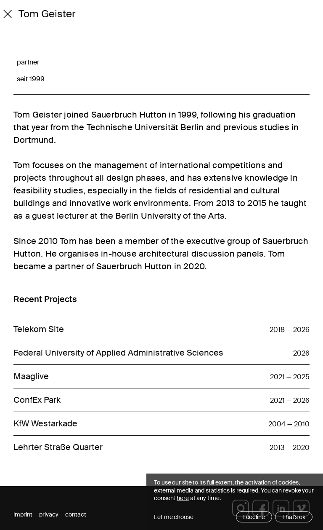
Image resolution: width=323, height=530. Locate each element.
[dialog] (234, 502)
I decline (254, 517)
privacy (48, 514)
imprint (22, 514)
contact (75, 514)
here (183, 498)
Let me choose (173, 517)
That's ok (293, 517)
